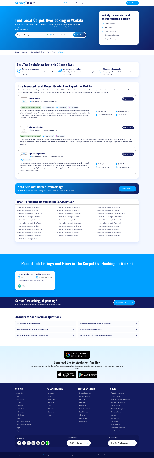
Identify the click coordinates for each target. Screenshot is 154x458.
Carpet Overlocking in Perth (28, 239)
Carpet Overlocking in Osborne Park (31, 229)
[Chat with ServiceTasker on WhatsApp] (48, 443)
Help (18, 418)
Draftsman (82, 402)
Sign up (18, 431)
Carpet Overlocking (37, 52)
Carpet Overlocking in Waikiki (29, 274)
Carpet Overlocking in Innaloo (109, 226)
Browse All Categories (118, 409)
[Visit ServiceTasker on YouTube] (43, 443)
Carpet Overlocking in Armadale (69, 207)
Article (18, 402)
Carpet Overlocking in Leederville (30, 236)
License (113, 415)
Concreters (83, 418)
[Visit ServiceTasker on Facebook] (19, 443)
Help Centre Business (118, 428)
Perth (53, 52)
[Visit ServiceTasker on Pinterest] (24, 443)
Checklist (19, 406)
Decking (82, 399)
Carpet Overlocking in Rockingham (70, 226)
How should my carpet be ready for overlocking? (32, 329)
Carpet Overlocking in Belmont (69, 210)
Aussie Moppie (34, 98)
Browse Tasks (115, 424)
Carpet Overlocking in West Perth (110, 223)
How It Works (115, 406)
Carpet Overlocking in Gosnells (69, 217)
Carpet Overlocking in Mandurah (29, 207)
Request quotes (128, 99)
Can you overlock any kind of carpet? (29, 324)
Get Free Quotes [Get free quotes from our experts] (79, 443)
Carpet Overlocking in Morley (28, 210)
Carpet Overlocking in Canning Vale (30, 213)
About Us (19, 393)
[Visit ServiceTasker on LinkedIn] (38, 443)
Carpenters (83, 406)
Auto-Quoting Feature (118, 402)
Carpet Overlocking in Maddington (110, 217)
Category (25, 52)
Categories (20, 412)
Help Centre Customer (118, 431)
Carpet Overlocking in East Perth (30, 223)
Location (51, 393)
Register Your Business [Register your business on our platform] (123, 443)
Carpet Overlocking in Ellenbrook (30, 232)
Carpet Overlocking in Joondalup (30, 220)
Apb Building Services (37, 154)
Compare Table (116, 412)
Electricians (83, 421)
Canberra (51, 412)
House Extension (85, 393)
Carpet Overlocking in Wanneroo (110, 236)
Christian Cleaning (36, 127)
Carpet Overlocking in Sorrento (69, 220)
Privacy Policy (115, 396)
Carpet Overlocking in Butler (68, 236)
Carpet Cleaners (84, 409)
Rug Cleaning (83, 412)
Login (121, 3)
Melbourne (51, 399)
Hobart (50, 415)
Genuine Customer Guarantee (120, 399)
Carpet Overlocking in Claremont (70, 213)
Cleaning (82, 415)
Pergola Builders (84, 396)
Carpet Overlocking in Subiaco (109, 229)
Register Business (132, 3)
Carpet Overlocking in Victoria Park (110, 232)
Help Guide (114, 421)
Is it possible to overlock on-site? (91, 329)
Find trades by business (24, 424)
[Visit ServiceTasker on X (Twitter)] (29, 443)
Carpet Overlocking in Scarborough (70, 229)
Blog (17, 396)
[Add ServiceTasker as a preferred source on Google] (77, 355)
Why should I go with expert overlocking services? (96, 335)
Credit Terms (115, 418)
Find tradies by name (23, 421)
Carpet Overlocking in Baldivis (29, 226)
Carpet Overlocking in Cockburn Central (112, 213)
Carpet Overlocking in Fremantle (29, 217)
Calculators (20, 415)
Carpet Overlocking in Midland (69, 232)
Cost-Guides (20, 399)
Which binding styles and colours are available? (32, 335)
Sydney (50, 396)
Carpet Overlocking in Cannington (110, 210)
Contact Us (20, 409)
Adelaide (51, 409)
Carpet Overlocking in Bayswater (110, 207)
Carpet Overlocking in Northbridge (70, 223)
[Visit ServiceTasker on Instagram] (33, 443)
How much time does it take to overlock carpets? (96, 324)
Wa (48, 52)
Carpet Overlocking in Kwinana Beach (111, 220)
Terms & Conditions (117, 393)
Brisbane (51, 402)
